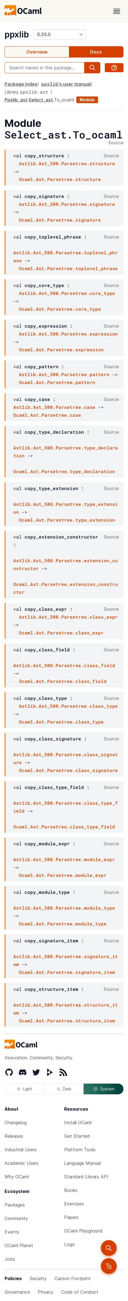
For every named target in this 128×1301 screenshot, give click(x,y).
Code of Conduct (79, 1292)
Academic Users (21, 1163)
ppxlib (17, 34)
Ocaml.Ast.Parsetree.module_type (63, 924)
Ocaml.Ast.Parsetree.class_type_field (64, 827)
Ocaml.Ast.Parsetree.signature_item (67, 972)
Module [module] (87, 99)
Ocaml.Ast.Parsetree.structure (60, 179)
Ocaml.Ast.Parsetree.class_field (63, 681)
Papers (71, 1217)
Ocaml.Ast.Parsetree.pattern (57, 382)
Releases (14, 1136)
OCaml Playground (83, 1231)
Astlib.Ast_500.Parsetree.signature (67, 204)
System (103, 1088)
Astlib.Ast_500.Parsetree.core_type (67, 293)
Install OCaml (78, 1122)
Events (12, 1232)
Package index (21, 84)
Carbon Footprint (73, 1278)
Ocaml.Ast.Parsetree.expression (61, 349)
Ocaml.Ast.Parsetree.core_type (60, 309)
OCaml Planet (19, 1245)
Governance (17, 1292)
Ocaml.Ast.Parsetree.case (47, 415)
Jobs (10, 1259)
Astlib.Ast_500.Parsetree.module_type (64, 908)
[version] (59, 34)
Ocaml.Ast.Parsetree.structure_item (67, 1021)
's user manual (66, 84)
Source (115, 142)
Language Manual (82, 1163)
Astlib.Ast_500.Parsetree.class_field (64, 665)
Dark (64, 1088)
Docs (96, 52)
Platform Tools (80, 1149)
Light (24, 1088)
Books (70, 1190)
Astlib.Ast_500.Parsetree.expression (68, 334)
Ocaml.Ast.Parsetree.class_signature (68, 770)
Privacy (45, 1292)
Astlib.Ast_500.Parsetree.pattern (64, 374)
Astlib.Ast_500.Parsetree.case (54, 407)
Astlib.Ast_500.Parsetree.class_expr (68, 617)
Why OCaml (17, 1176)
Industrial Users (21, 1149)
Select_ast (41, 100)
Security (38, 1278)
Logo (69, 1244)
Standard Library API (86, 1176)
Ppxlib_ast (16, 100)
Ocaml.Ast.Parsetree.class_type (61, 722)
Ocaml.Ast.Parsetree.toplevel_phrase (68, 268)
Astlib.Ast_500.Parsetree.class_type (68, 706)
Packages (15, 1205)
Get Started (77, 1136)
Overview (36, 52)
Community (16, 1218)
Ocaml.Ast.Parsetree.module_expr (63, 875)
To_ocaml (64, 100)
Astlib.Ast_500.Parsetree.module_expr (64, 859)
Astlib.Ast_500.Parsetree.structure (67, 163)
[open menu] (116, 11)
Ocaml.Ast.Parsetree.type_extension (67, 520)
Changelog (16, 1122)
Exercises (74, 1204)
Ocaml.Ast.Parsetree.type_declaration (64, 471)
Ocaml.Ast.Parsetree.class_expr (61, 633)
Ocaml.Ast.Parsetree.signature (60, 220)
